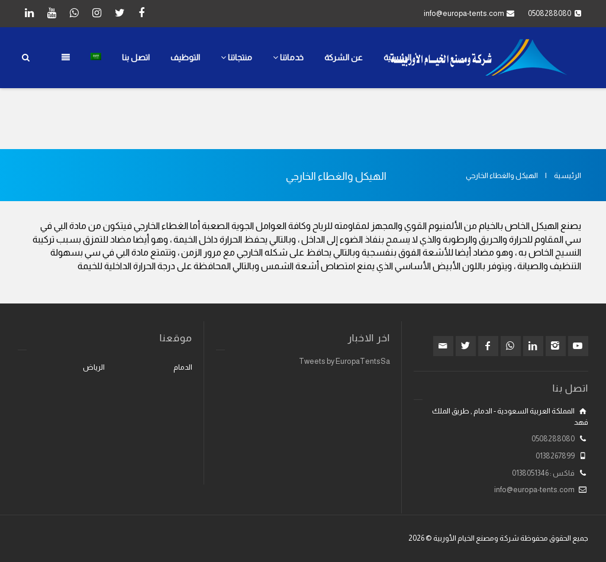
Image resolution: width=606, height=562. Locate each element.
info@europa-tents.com (464, 13)
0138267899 (555, 455)
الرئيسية (397, 57)
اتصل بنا (136, 57)
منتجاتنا (236, 57)
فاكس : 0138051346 (543, 473)
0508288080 (553, 438)
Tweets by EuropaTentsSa (344, 361)
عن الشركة (343, 57)
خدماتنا (288, 57)
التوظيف (185, 57)
